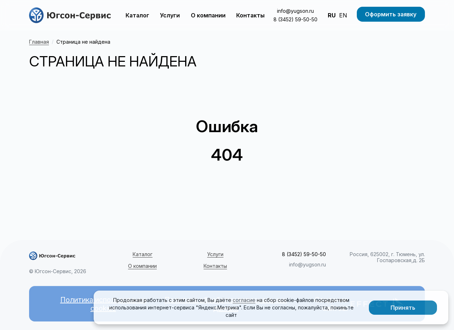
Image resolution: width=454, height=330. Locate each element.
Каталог (137, 15)
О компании (208, 15)
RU (332, 15)
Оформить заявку (390, 14)
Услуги (170, 15)
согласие (244, 300)
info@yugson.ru (295, 11)
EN (343, 15)
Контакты (250, 15)
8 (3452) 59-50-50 (295, 19)
